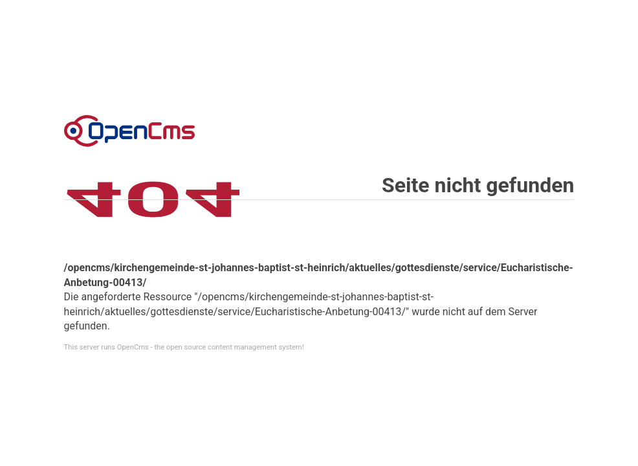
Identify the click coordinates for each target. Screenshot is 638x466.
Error (129, 131)
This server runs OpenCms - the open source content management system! (184, 347)
